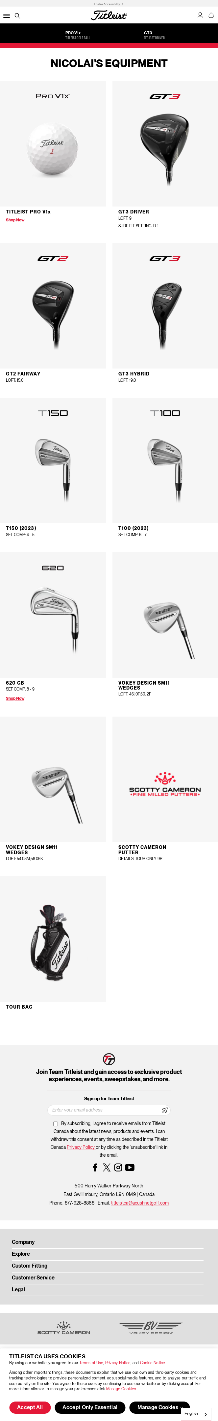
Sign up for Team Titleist (109, 1099)
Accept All (30, 1407)
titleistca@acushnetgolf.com (140, 1203)
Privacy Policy (81, 1147)
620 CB (15, 683)
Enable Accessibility (107, 4)
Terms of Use (91, 1363)
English (191, 1414)
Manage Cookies (121, 1389)
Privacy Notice (118, 1363)
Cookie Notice (152, 1363)
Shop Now (15, 220)
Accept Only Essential (89, 1407)
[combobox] (196, 1414)
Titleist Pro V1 (28, 212)
